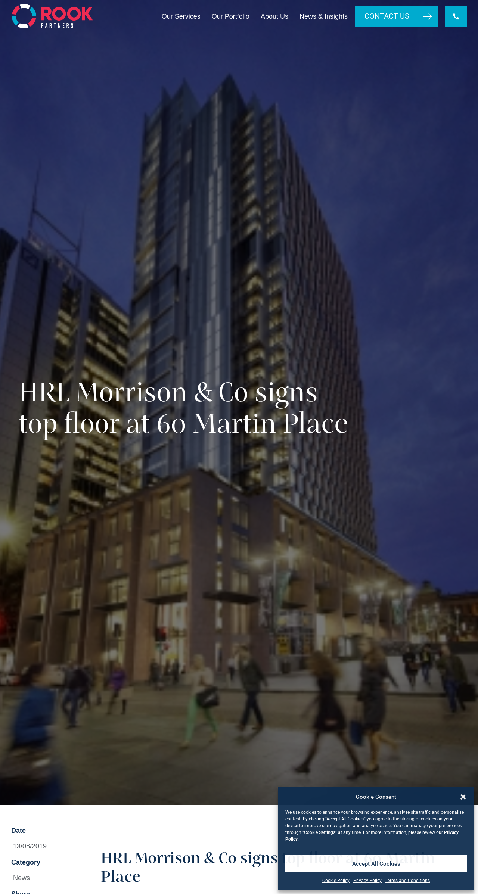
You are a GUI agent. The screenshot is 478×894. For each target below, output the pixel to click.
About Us (274, 16)
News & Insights (323, 16)
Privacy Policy (367, 880)
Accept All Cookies (376, 863)
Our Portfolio (230, 16)
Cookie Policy (336, 880)
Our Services (181, 16)
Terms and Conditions (407, 880)
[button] (463, 797)
